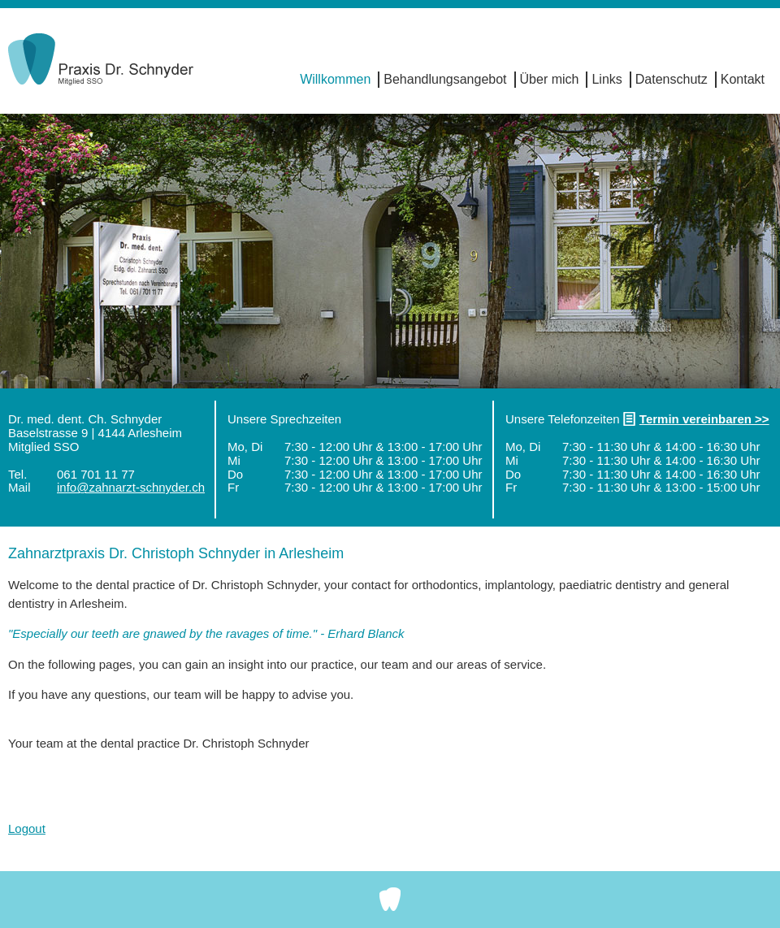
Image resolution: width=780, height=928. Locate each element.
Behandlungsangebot (445, 79)
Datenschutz (671, 79)
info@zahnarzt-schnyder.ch (131, 487)
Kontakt (743, 79)
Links (607, 79)
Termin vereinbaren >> (704, 419)
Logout (27, 828)
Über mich (549, 79)
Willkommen (335, 79)
